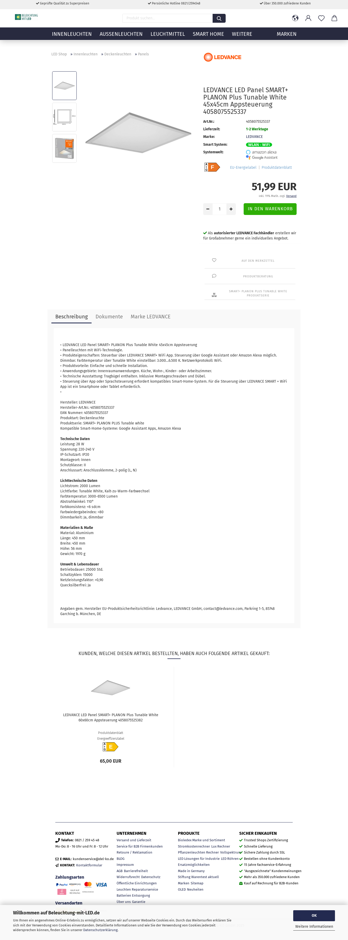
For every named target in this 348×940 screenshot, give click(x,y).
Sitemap (197, 883)
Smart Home (208, 38)
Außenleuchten (121, 38)
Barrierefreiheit (136, 871)
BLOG (120, 859)
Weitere (242, 38)
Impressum (125, 865)
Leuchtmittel (168, 38)
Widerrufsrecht (128, 877)
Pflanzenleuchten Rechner (198, 852)
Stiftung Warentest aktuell (198, 877)
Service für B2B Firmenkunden (140, 846)
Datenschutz (150, 877)
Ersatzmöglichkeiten (194, 865)
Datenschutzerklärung (100, 930)
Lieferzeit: (211, 129)
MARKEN (287, 38)
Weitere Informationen (314, 926)
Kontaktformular (89, 865)
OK (314, 915)
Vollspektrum (230, 852)
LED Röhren (230, 859)
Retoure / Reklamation (134, 852)
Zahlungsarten (69, 877)
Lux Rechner (220, 846)
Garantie (138, 902)
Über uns (124, 902)
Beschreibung (71, 316)
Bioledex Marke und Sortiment (201, 840)
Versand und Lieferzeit (134, 840)
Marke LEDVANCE (151, 316)
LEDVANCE (254, 137)
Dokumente (109, 316)
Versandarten (68, 903)
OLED (182, 889)
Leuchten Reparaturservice (137, 889)
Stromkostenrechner (194, 846)
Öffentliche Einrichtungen (137, 883)
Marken (183, 883)
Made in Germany (191, 871)
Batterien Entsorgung (133, 895)
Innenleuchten (72, 38)
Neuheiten (195, 889)
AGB (120, 871)
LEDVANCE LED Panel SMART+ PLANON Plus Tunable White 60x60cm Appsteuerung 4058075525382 (110, 717)
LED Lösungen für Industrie (199, 859)
